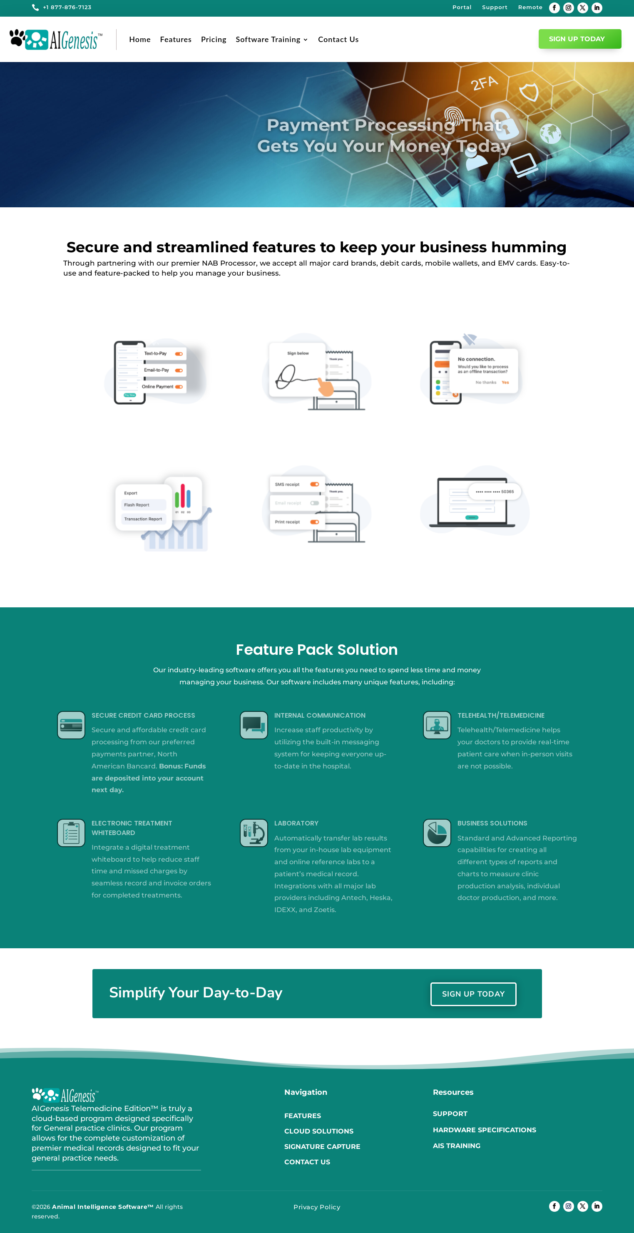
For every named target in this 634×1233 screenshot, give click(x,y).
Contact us (307, 1162)
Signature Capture (322, 1147)
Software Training (268, 39)
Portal (462, 7)
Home (140, 39)
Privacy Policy (316, 1207)
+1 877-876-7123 (67, 7)
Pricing (214, 39)
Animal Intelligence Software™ (103, 1207)
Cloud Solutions (318, 1131)
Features (176, 39)
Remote (530, 7)
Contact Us (338, 39)
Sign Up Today (577, 39)
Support (494, 7)
